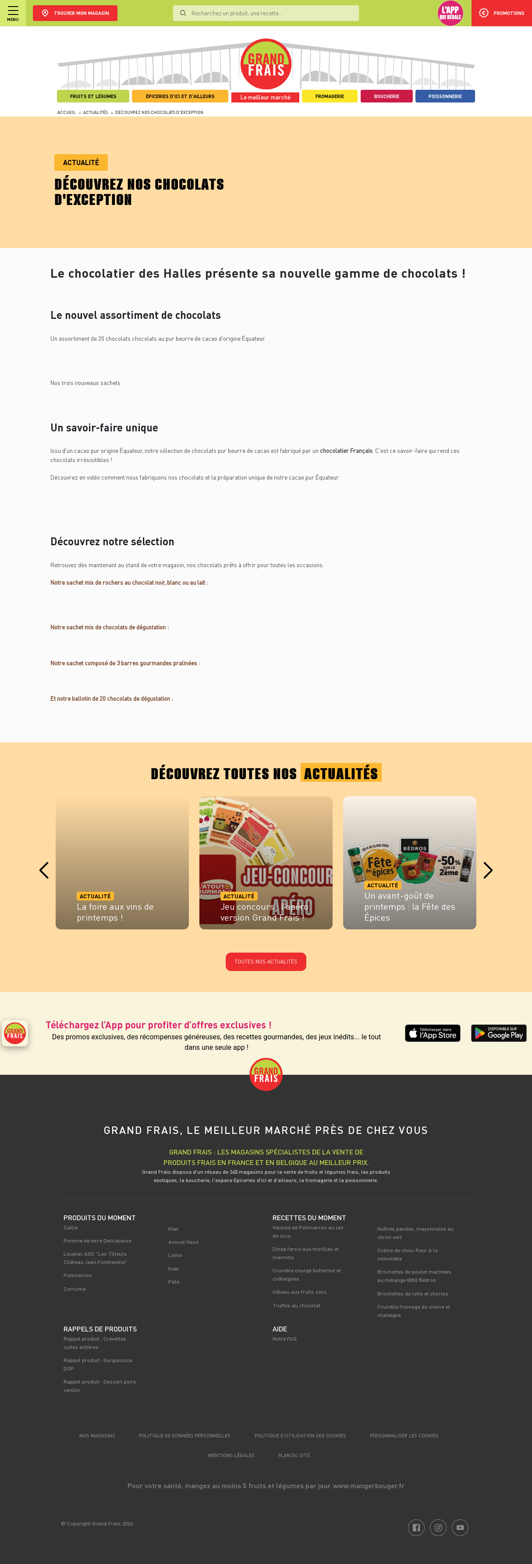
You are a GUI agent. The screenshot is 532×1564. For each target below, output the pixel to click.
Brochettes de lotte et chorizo (412, 1293)
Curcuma (75, 1288)
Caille (71, 1227)
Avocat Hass (183, 1241)
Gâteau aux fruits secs (300, 1291)
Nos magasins (97, 1435)
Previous (43, 870)
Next (488, 870)
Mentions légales (231, 1455)
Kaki (173, 1268)
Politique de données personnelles (185, 1435)
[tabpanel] (122, 865)
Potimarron (78, 1274)
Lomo (175, 1254)
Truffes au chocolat (296, 1305)
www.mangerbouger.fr (368, 1485)
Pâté (173, 1281)
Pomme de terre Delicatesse (97, 1240)
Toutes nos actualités (266, 961)
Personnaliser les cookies (404, 1435)
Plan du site (294, 1455)
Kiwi (173, 1228)
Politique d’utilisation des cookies (300, 1435)
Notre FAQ (285, 1338)
